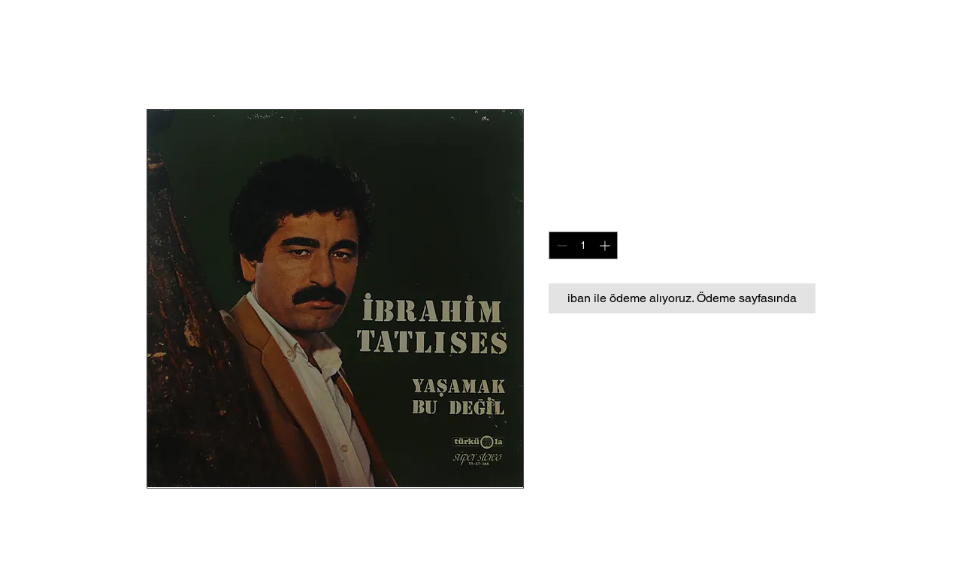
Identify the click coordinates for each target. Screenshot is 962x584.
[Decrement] (560, 245)
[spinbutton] (583, 245)
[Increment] (606, 245)
